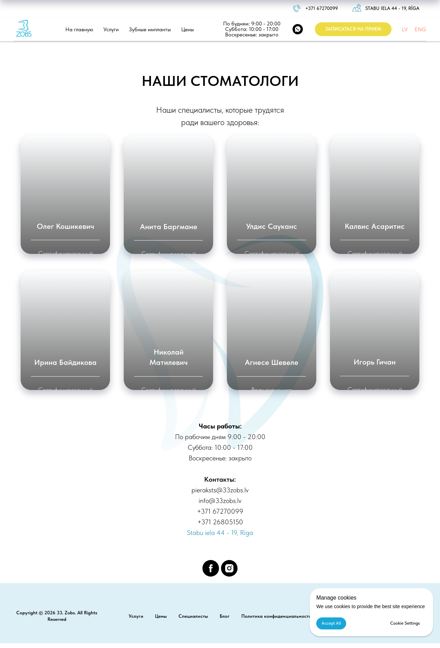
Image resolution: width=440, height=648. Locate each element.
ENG (420, 29)
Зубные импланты (150, 29)
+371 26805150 (220, 522)
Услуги (111, 29)
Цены (187, 29)
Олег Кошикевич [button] (65, 226)
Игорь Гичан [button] (375, 361)
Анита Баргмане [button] (168, 226)
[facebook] (210, 568)
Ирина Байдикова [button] (65, 362)
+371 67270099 (220, 511)
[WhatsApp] (298, 29)
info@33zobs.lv (220, 500)
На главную (79, 29)
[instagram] (229, 568)
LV (405, 29)
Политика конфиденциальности (276, 616)
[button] (353, 29)
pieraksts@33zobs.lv (220, 490)
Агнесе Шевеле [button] (271, 362)
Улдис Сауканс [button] (271, 226)
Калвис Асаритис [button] (375, 226)
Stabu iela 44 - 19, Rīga (392, 8)
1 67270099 (325, 8)
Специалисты (193, 616)
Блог (225, 616)
